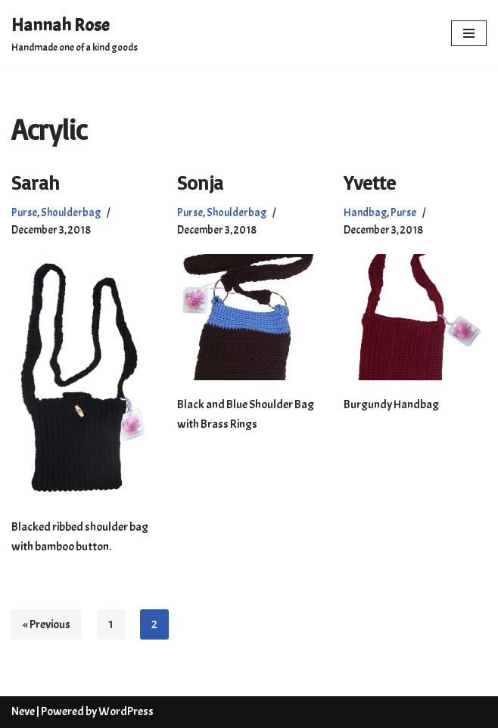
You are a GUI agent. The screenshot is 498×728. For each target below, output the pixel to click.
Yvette (370, 182)
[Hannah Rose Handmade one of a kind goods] (74, 33)
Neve (23, 711)
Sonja (200, 182)
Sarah (35, 182)
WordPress (126, 711)
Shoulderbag (71, 212)
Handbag (365, 212)
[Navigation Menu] (469, 33)
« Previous (46, 624)
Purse (24, 212)
